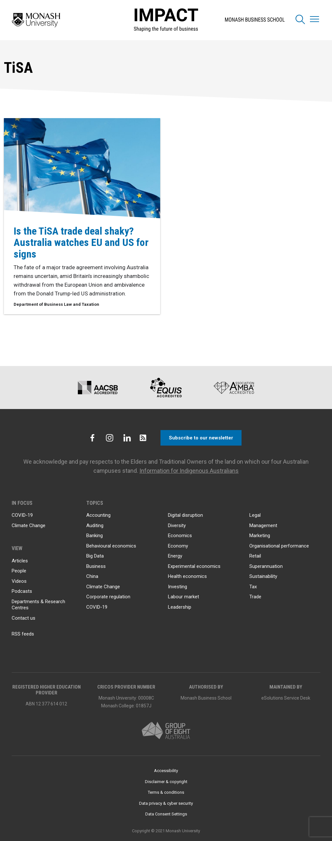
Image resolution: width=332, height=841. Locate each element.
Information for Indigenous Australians (189, 470)
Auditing (94, 525)
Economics (180, 535)
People (19, 571)
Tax (253, 587)
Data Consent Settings (166, 814)
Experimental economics (194, 566)
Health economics (187, 576)
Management (263, 525)
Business (96, 566)
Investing (177, 587)
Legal (255, 515)
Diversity (177, 525)
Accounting (98, 515)
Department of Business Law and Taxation (56, 304)
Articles (20, 561)
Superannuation (266, 566)
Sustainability (263, 576)
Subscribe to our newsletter (201, 438)
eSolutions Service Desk (285, 698)
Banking (94, 535)
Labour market (183, 597)
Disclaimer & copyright (166, 781)
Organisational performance (279, 546)
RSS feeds (23, 634)
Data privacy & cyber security (166, 803)
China (92, 576)
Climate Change (28, 525)
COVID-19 (22, 515)
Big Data (95, 556)
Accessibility (166, 770)
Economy (178, 546)
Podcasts (22, 591)
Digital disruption (185, 515)
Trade (255, 597)
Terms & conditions (166, 792)
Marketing (259, 535)
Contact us (23, 618)
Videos (19, 581)
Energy (175, 556)
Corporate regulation (108, 597)
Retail (255, 556)
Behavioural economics (111, 546)
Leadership (179, 607)
